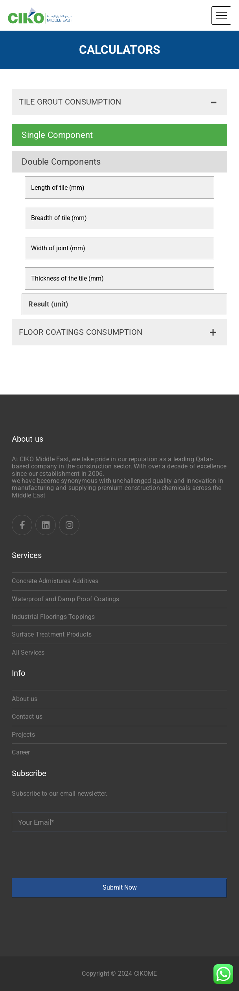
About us (24, 699)
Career (21, 752)
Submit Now (120, 887)
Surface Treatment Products (51, 634)
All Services (28, 652)
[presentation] (71, 855)
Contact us (27, 716)
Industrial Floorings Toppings (53, 616)
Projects (23, 734)
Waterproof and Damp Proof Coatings (65, 599)
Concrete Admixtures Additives (55, 581)
